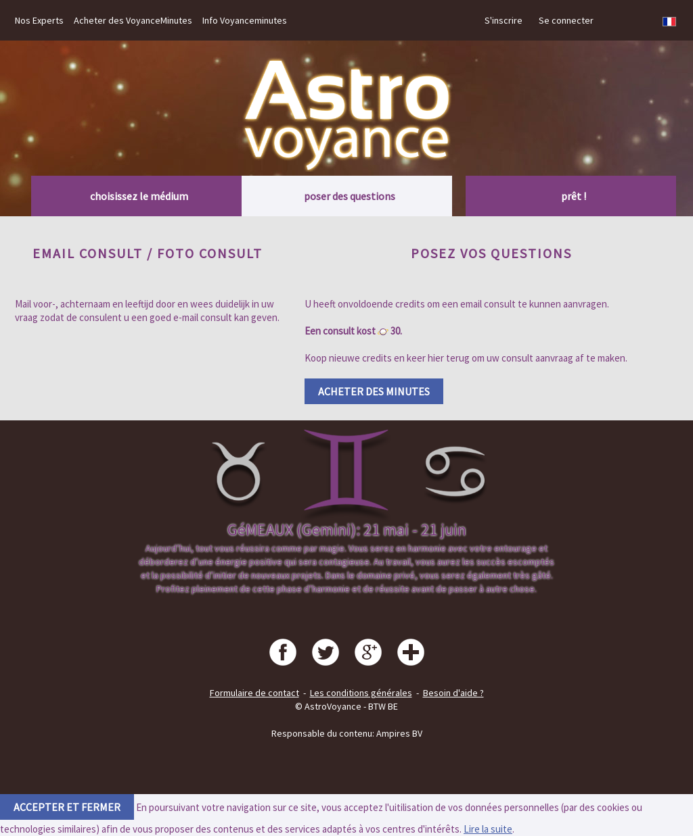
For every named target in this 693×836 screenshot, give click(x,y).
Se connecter (566, 20)
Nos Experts (39, 20)
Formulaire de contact (254, 693)
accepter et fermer (67, 807)
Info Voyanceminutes (244, 20)
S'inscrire (503, 20)
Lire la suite (488, 828)
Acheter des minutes (374, 391)
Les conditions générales (361, 693)
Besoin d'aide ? (453, 693)
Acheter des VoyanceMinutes (133, 20)
